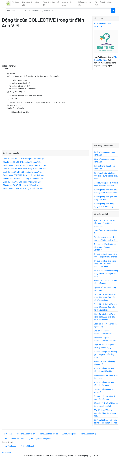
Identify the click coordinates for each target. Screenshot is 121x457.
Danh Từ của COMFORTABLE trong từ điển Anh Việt (24, 169)
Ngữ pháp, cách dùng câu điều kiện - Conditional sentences (104, 223)
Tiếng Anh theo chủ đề (51, 3)
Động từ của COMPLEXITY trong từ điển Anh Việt (23, 175)
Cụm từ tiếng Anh (67, 3)
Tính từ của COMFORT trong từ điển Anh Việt (22, 162)
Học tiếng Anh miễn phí (30, 3)
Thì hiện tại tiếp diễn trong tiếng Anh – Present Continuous (105, 247)
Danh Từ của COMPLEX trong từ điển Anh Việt (22, 172)
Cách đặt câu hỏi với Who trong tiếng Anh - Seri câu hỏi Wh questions (104, 317)
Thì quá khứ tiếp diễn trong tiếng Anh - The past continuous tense (105, 264)
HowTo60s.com (10, 446)
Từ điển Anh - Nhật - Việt (103, 3)
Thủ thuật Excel (27, 446)
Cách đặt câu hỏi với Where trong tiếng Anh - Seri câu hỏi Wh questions (105, 307)
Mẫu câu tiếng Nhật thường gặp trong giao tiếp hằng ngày (105, 354)
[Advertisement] (45, 48)
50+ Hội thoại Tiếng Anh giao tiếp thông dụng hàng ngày (105, 413)
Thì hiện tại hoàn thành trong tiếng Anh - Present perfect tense (106, 274)
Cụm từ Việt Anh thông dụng (40, 438)
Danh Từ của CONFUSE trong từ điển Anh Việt (22, 182)
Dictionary (16, 2)
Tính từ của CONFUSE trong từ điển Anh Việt (21, 185)
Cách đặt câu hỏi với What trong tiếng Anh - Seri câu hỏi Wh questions (105, 297)
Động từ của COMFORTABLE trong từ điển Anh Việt (24, 165)
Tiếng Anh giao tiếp (84, 3)
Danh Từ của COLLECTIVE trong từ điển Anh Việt (23, 159)
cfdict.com (6, 453)
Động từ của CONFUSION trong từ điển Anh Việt (23, 188)
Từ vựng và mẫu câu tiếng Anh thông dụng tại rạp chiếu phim (106, 176)
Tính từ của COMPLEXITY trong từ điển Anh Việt (23, 178)
